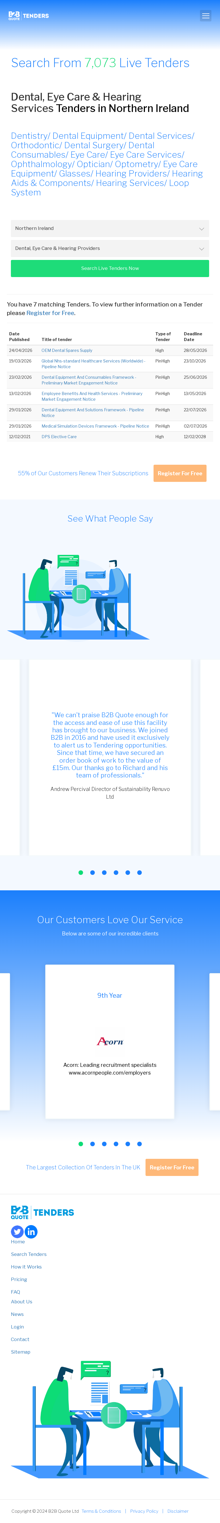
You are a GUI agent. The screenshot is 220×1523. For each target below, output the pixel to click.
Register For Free (180, 473)
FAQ (15, 1292)
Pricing (19, 1279)
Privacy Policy (144, 1511)
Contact (20, 1339)
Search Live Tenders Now (110, 268)
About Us (21, 1301)
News (17, 1314)
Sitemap (20, 1352)
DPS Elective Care (59, 436)
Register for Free (50, 312)
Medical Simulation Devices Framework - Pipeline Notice (95, 426)
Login (17, 1327)
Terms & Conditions (101, 1511)
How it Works (26, 1267)
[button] (80, 872)
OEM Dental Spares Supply (67, 350)
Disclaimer (177, 1511)
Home (18, 1242)
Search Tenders (29, 1254)
